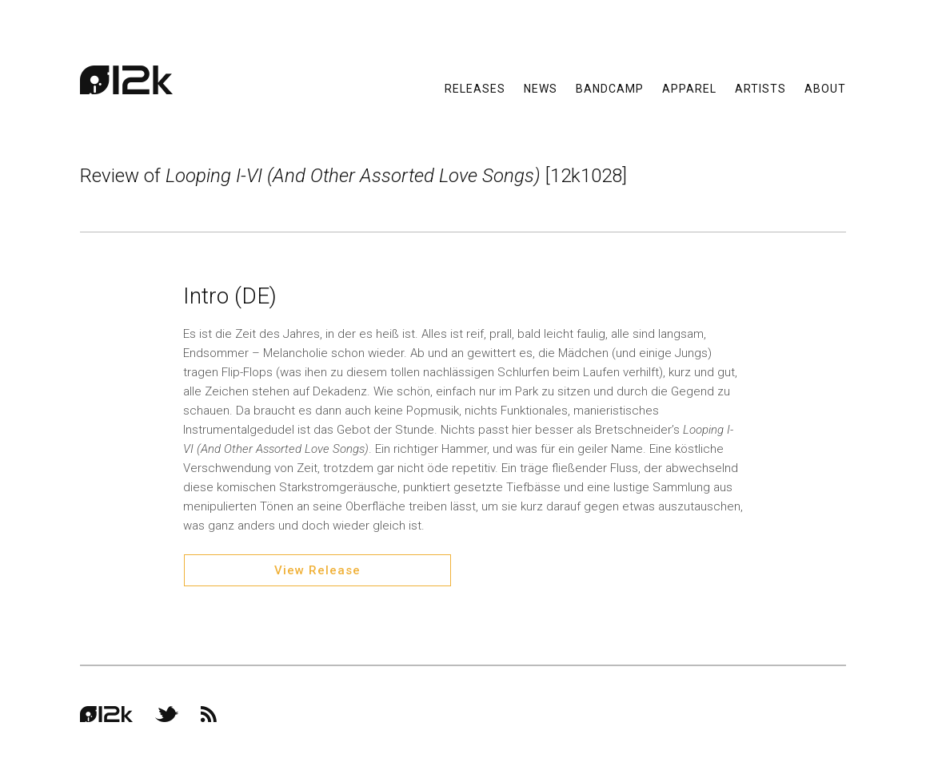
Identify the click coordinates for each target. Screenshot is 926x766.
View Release (317, 570)
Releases (475, 87)
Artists (760, 87)
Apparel (689, 87)
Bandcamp (610, 87)
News (540, 87)
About (825, 87)
